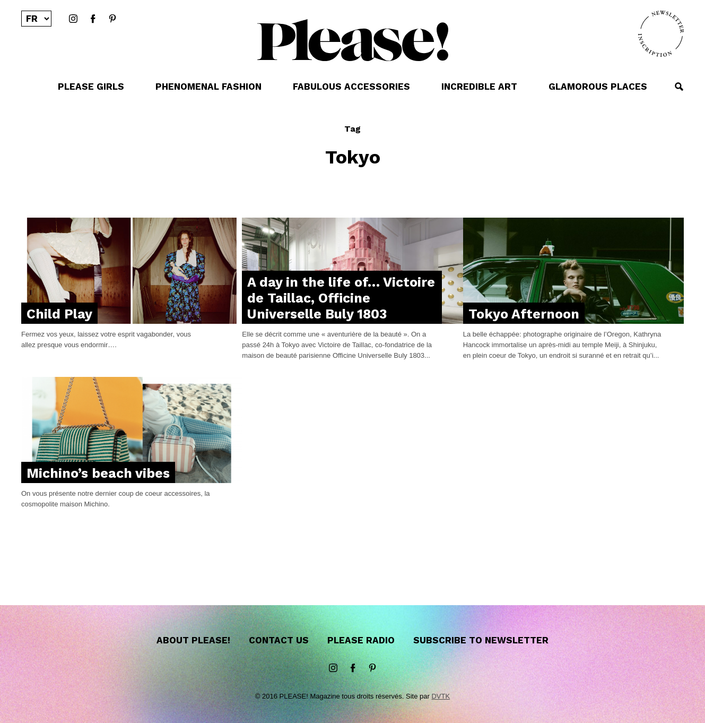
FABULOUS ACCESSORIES (351, 86)
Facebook (93, 19)
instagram (73, 19)
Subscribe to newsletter (481, 640)
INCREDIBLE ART (479, 86)
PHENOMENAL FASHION (208, 86)
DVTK (440, 696)
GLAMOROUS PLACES (598, 86)
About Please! (193, 640)
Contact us (279, 640)
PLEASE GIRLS (91, 86)
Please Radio (361, 640)
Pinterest (112, 19)
